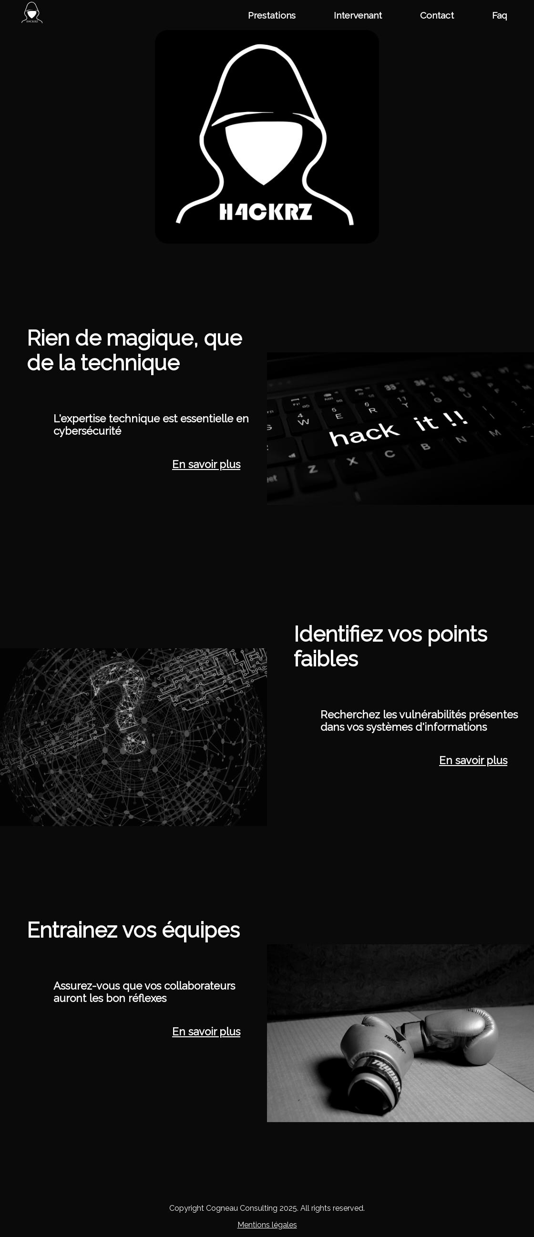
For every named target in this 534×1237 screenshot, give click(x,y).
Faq (499, 15)
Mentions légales (267, 1224)
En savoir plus (206, 464)
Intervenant (358, 15)
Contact (437, 15)
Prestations (272, 15)
